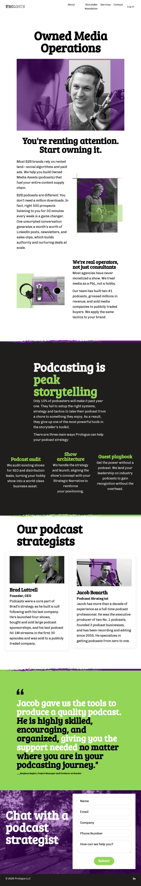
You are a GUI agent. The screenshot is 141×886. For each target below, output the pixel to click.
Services (106, 4)
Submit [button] (104, 863)
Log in (130, 6)
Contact (118, 4)
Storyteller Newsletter (91, 6)
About (71, 4)
